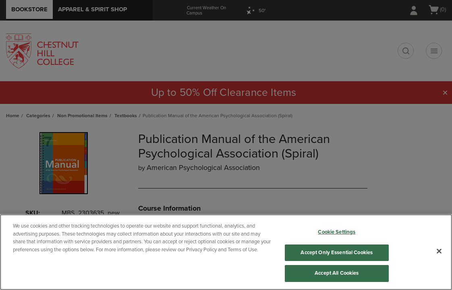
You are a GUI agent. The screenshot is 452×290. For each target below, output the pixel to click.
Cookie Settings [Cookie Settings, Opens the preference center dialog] (336, 232)
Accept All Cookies (337, 273)
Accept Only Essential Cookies (337, 252)
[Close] (439, 251)
